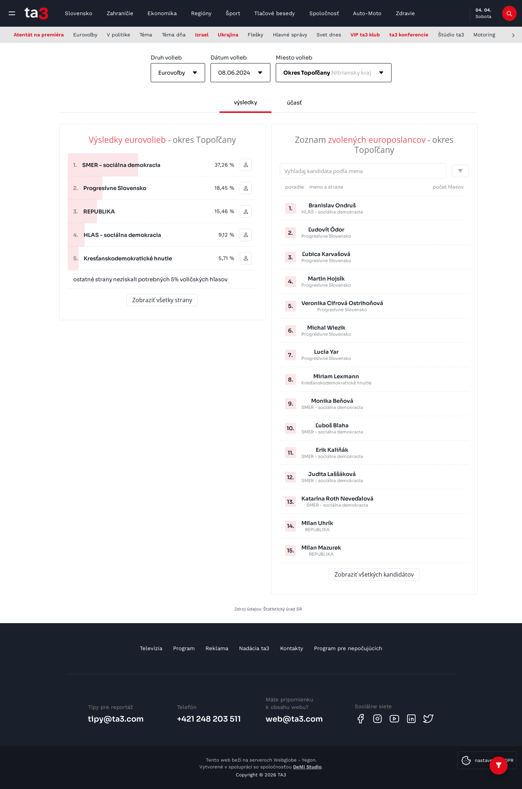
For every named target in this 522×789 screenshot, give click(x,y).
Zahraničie (120, 13)
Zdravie (405, 13)
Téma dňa (174, 35)
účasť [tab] (294, 102)
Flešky (255, 35)
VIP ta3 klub (365, 35)
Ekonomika (162, 13)
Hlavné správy (290, 35)
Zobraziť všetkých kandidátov (374, 574)
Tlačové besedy (274, 13)
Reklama (216, 648)
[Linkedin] (411, 718)
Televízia (151, 648)
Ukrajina (228, 35)
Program (184, 648)
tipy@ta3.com (116, 719)
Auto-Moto (367, 13)
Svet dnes (329, 35)
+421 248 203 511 (209, 719)
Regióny (201, 13)
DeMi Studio (307, 767)
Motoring (484, 35)
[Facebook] (360, 718)
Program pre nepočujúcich (348, 648)
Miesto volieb (294, 57)
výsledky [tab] (245, 102)
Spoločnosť (324, 13)
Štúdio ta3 (451, 35)
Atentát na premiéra (39, 35)
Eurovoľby (85, 35)
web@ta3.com (294, 719)
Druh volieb (166, 57)
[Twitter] (428, 718)
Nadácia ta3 (254, 648)
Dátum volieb (229, 57)
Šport (233, 13)
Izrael (201, 35)
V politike (118, 35)
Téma (146, 35)
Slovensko (78, 13)
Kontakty (291, 648)
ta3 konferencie (408, 35)
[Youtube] (394, 718)
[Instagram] (377, 718)
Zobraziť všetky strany (162, 300)
